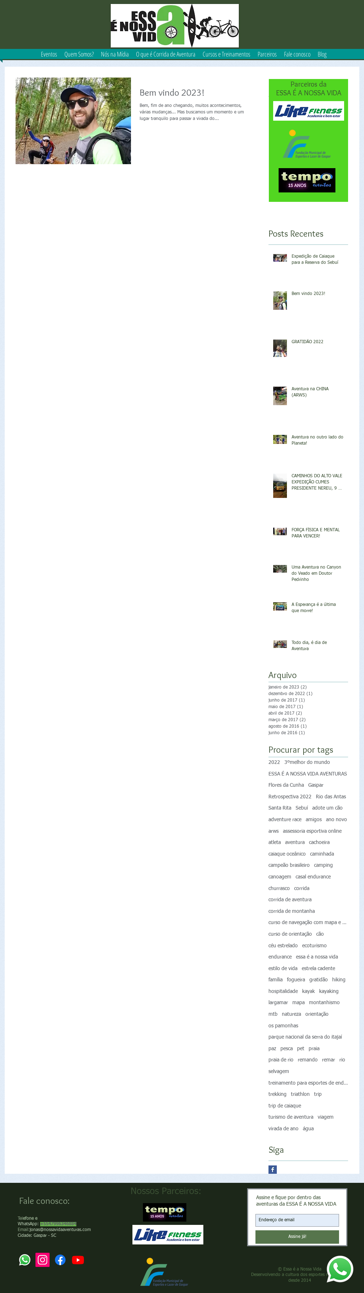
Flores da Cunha (286, 785)
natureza (291, 1014)
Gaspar (315, 785)
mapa (298, 1002)
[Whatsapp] (340, 1269)
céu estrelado (283, 945)
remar (328, 1060)
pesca (286, 1048)
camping (323, 865)
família (275, 979)
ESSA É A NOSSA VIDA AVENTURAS (307, 774)
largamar (278, 1002)
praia (314, 1048)
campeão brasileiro (289, 865)
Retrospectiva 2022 (290, 796)
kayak (308, 991)
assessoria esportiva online (312, 831)
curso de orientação (290, 934)
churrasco (279, 888)
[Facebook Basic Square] (272, 1169)
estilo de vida (282, 968)
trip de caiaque (284, 1106)
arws (273, 831)
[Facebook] (60, 1260)
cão (320, 934)
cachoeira (319, 842)
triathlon (300, 1094)
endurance (280, 957)
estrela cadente (318, 968)
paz (272, 1048)
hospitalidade (283, 991)
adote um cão (327, 808)
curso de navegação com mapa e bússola (308, 922)
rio (342, 1060)
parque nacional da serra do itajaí (305, 1037)
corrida (301, 888)
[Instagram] (42, 1260)
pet (300, 1048)
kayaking (329, 991)
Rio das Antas (331, 796)
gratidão (318, 979)
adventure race (284, 819)
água (308, 1128)
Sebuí (302, 808)
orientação (317, 1014)
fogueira (296, 979)
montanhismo (324, 1002)
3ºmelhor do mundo (307, 762)
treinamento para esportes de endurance (308, 1083)
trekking (277, 1094)
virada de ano (283, 1128)
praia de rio (280, 1060)
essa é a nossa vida (317, 957)
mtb (273, 1014)
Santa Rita (279, 808)
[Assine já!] (297, 1237)
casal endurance (313, 877)
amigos (314, 819)
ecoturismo (314, 945)
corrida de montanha (291, 911)
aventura (295, 842)
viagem (326, 1117)
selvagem (278, 1071)
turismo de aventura (290, 1117)
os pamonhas (283, 1025)
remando (308, 1060)
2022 (274, 762)
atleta (274, 842)
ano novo (336, 819)
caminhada (322, 854)
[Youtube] (78, 1260)
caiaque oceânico (287, 854)
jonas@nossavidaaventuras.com (60, 1230)
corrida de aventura (290, 899)
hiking (339, 979)
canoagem (279, 877)
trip (318, 1094)
